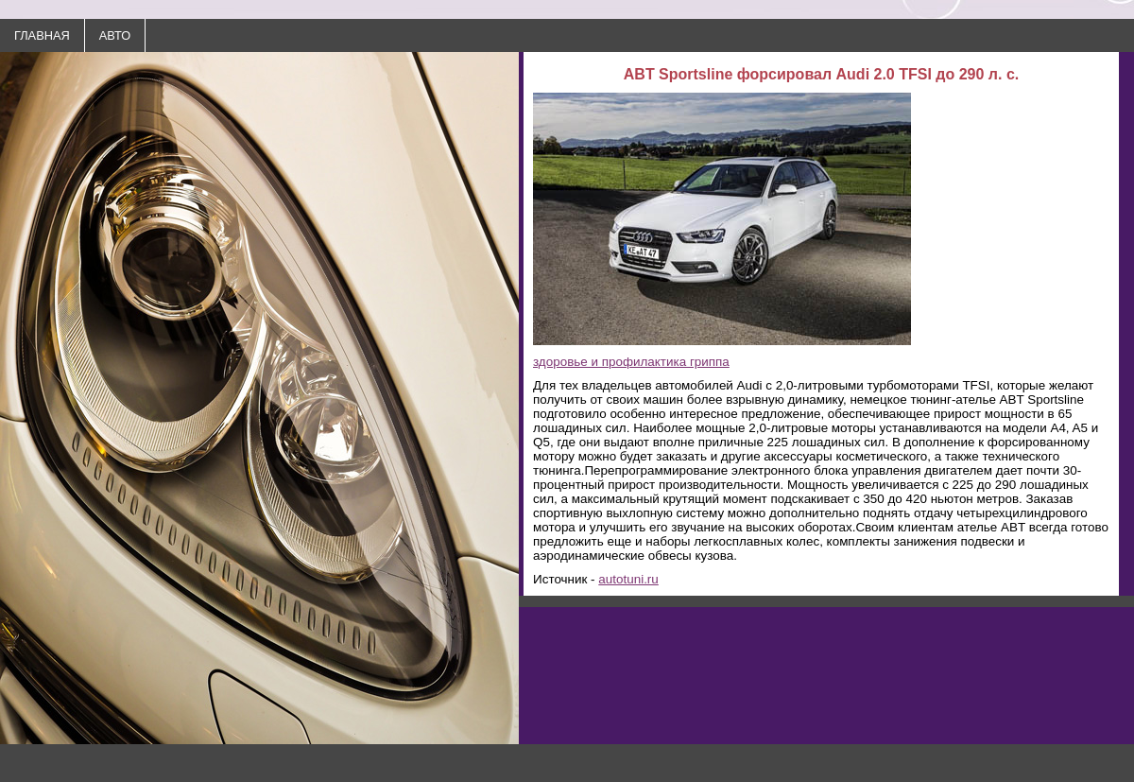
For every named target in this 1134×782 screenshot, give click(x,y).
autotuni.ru (628, 579)
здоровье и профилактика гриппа (631, 362)
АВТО (114, 35)
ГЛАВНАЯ (42, 35)
